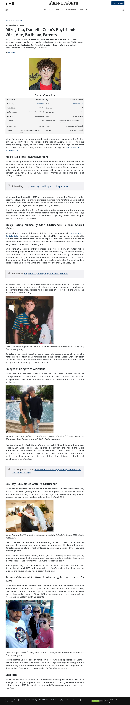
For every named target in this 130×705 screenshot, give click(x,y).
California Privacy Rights (58, 700)
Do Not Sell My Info (11, 702)
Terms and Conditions (11, 700)
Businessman (71, 10)
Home (8, 20)
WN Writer (11, 52)
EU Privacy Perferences (73, 700)
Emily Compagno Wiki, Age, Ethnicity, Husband (47, 186)
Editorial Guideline (44, 700)
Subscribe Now (118, 3)
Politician (83, 10)
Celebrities (48, 10)
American (40, 104)
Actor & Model (78, 104)
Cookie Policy (33, 700)
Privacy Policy (23, 700)
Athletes (59, 10)
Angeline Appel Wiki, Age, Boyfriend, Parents (46, 273)
